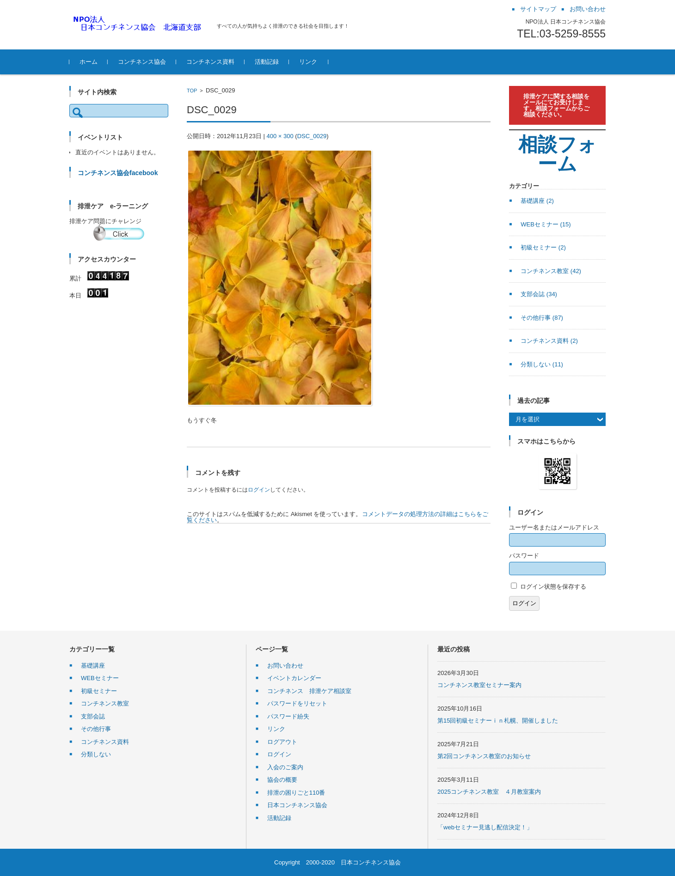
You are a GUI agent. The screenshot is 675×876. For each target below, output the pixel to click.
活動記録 (267, 61)
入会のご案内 (285, 767)
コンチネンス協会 (142, 61)
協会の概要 (282, 779)
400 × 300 (279, 136)
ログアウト (282, 741)
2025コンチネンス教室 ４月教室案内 (489, 791)
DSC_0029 (312, 136)
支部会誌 (539, 294)
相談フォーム (557, 154)
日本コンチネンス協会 (297, 805)
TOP (192, 90)
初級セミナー (543, 247)
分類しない (542, 364)
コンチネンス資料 (210, 61)
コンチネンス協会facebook (118, 172)
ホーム (89, 61)
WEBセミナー (546, 224)
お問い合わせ (285, 665)
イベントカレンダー (294, 678)
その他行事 (542, 317)
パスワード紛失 (288, 716)
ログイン (259, 490)
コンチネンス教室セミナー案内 (479, 684)
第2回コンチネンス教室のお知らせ (484, 756)
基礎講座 (537, 200)
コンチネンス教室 (551, 271)
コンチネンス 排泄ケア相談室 (309, 690)
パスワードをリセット (297, 703)
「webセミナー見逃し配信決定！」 (485, 827)
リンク (308, 61)
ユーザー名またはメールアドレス (554, 527)
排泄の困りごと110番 (296, 792)
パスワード (524, 556)
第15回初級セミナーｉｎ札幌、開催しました (497, 720)
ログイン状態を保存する (553, 586)
